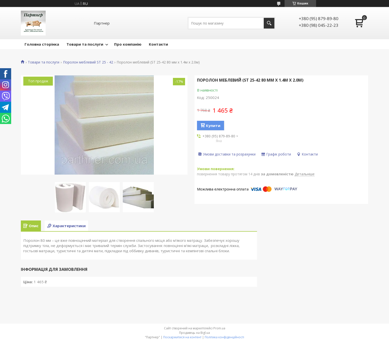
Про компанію (127, 44)
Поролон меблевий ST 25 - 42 (88, 62)
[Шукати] (269, 23)
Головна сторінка (42, 44)
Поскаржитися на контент (182, 337)
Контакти (158, 44)
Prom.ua (219, 328)
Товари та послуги (84, 44)
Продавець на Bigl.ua (194, 333)
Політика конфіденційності (224, 337)
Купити (213, 125)
